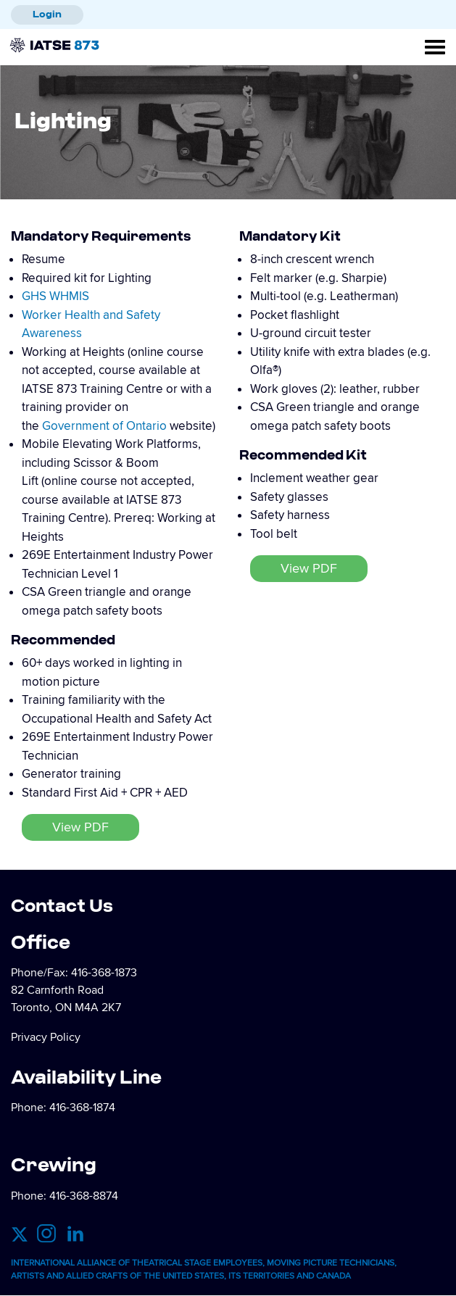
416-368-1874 (82, 1107)
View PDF (80, 827)
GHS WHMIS (55, 296)
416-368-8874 (83, 1196)
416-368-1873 (104, 972)
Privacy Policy (45, 1037)
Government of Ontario (104, 425)
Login (47, 14)
